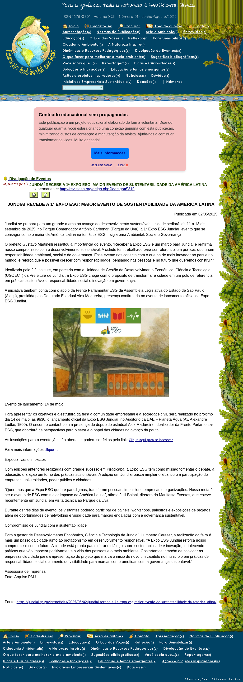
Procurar (129, 26)
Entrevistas (194, 32)
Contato (198, 26)
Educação (73, 38)
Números (174, 82)
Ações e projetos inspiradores (91, 75)
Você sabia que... (79, 63)
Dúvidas (160, 75)
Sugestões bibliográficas (174, 57)
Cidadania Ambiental (82, 44)
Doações (146, 82)
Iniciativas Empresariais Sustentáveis (96, 82)
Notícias (135, 75)
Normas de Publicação (118, 32)
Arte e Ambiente (161, 32)
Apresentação (76, 32)
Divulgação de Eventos (158, 50)
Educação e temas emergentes (140, 69)
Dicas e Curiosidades (154, 63)
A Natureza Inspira (126, 44)
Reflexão (137, 38)
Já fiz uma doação (101, 164)
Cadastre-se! (98, 26)
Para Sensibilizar (169, 38)
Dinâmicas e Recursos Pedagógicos (95, 50)
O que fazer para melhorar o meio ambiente (103, 57)
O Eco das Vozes (105, 38)
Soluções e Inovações (83, 69)
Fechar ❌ (122, 164)
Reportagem (115, 63)
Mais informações (110, 153)
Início (70, 26)
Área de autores (164, 26)
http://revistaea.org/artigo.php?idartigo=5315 (97, 189)
